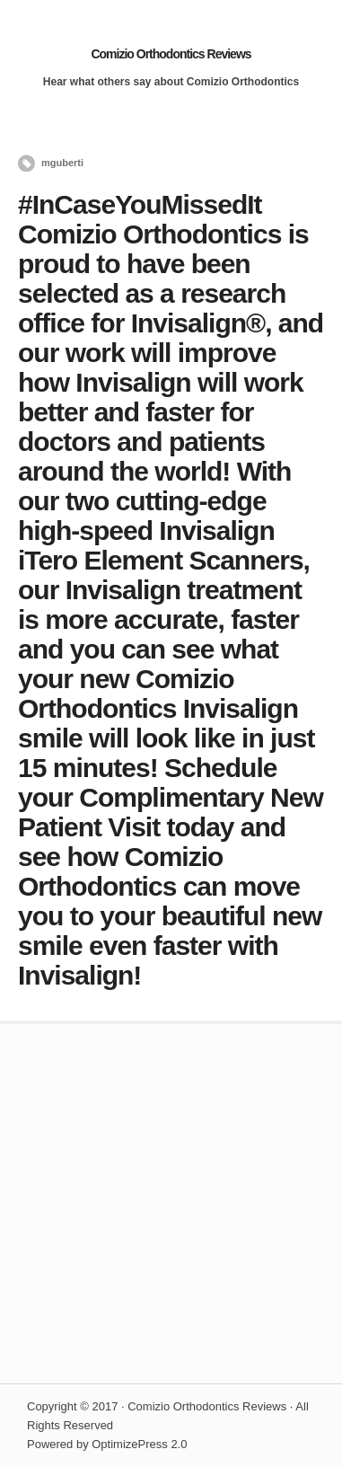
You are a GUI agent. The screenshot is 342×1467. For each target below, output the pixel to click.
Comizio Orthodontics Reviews (170, 54)
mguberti (62, 162)
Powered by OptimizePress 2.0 (107, 1444)
